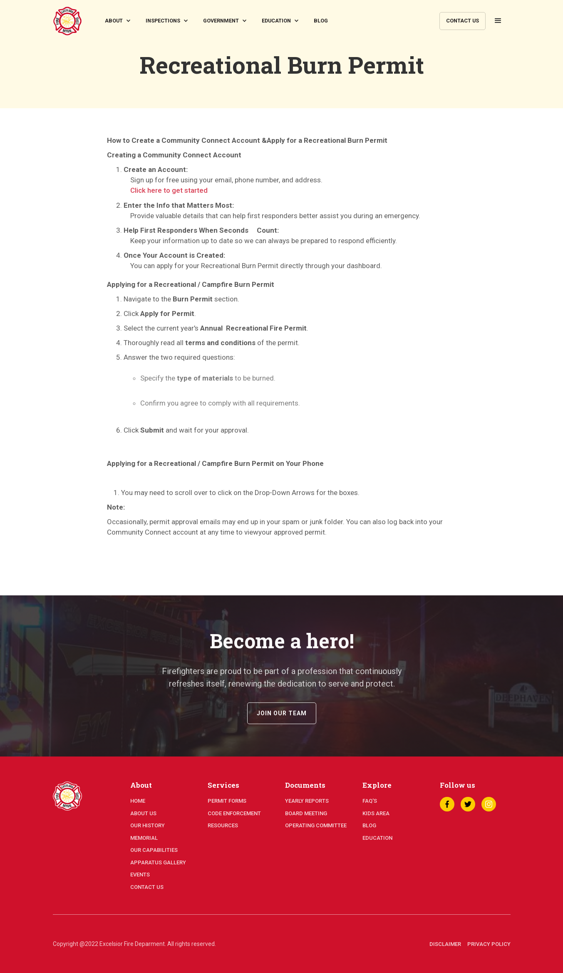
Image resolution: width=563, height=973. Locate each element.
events (140, 874)
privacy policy (489, 944)
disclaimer (445, 944)
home (137, 801)
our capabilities (154, 850)
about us (143, 813)
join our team (282, 721)
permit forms (227, 801)
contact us (462, 20)
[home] (67, 21)
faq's (369, 801)
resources (223, 825)
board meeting (306, 813)
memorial (144, 838)
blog (321, 20)
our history (147, 825)
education (377, 838)
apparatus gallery (158, 862)
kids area (375, 813)
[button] (119, 21)
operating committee (316, 825)
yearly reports (307, 801)
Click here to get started (169, 190)
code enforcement (234, 813)
